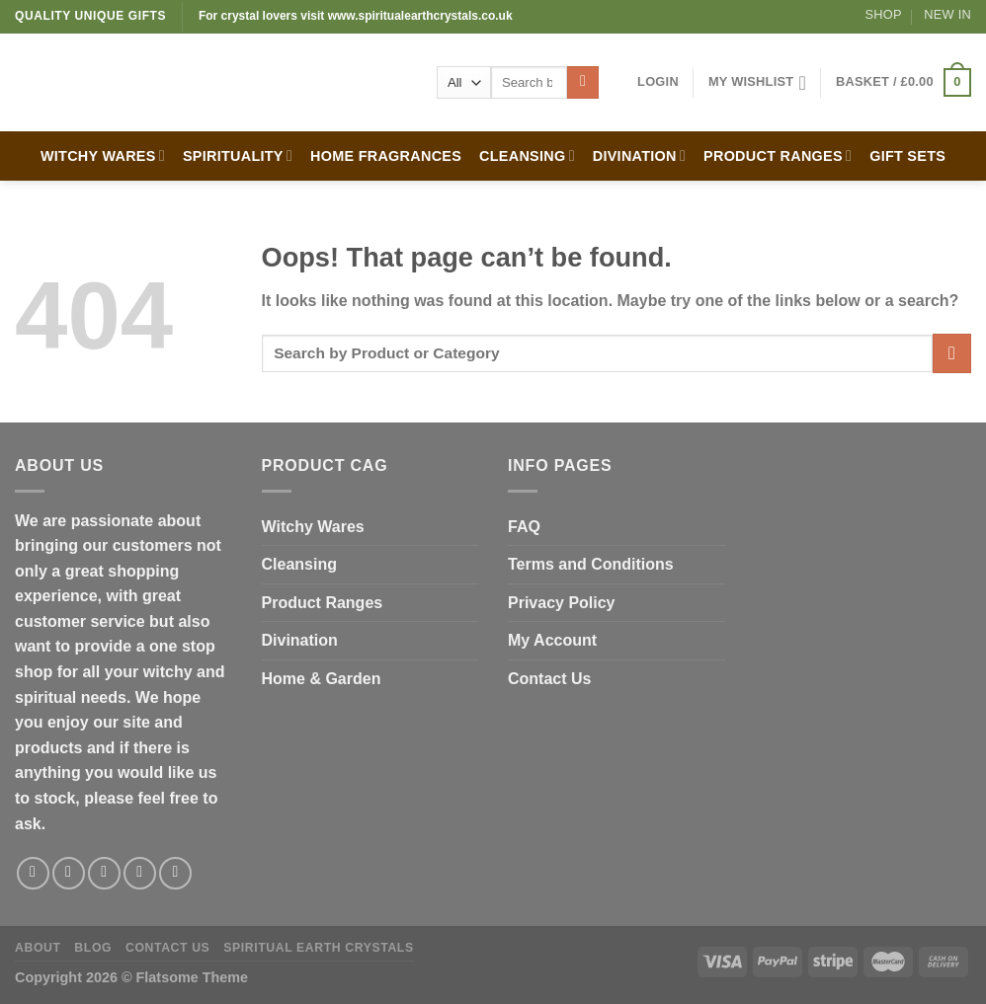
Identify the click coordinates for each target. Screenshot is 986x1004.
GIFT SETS (907, 156)
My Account (552, 640)
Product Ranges (322, 602)
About (38, 948)
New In (947, 14)
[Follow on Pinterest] (175, 873)
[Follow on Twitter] (104, 873)
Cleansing (299, 564)
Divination (300, 640)
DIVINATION (639, 155)
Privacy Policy (562, 602)
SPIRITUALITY (237, 155)
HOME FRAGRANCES (385, 156)
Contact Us (549, 678)
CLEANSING (527, 155)
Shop (883, 14)
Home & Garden (321, 678)
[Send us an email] (139, 873)
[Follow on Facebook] (33, 873)
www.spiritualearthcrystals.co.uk (420, 16)
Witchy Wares (313, 526)
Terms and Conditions (591, 564)
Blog (93, 948)
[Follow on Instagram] (68, 873)
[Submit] (583, 83)
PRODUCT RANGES (777, 155)
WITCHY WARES (103, 155)
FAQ (524, 526)
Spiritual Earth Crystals (318, 948)
